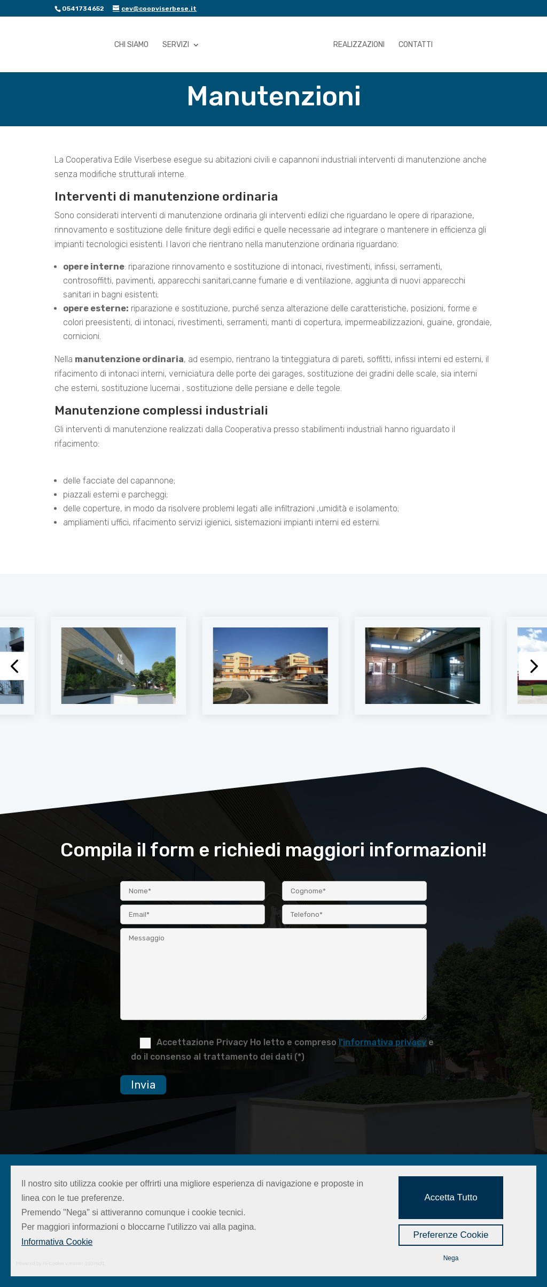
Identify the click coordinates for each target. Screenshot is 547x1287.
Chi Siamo (131, 45)
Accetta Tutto (450, 1197)
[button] (14, 666)
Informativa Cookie (56, 1241)
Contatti (415, 45)
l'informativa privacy (382, 1042)
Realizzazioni (359, 45)
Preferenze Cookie (451, 1235)
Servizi (175, 45)
